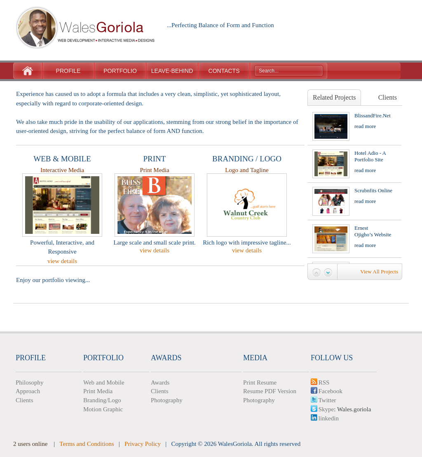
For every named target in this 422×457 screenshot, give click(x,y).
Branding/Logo (102, 400)
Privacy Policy (142, 444)
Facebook (326, 391)
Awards (160, 382)
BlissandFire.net (372, 115)
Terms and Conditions (86, 444)
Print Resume (260, 382)
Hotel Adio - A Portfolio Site (370, 156)
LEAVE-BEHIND (172, 71)
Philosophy (30, 382)
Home (27, 71)
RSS (320, 382)
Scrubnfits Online (373, 190)
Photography (167, 400)
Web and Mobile (103, 382)
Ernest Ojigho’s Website (372, 231)
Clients (387, 97)
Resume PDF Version (269, 391)
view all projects (379, 271)
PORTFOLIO (120, 71)
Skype (322, 409)
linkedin (325, 418)
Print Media (98, 391)
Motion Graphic (103, 409)
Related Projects (334, 97)
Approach (28, 391)
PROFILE (68, 71)
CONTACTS (224, 71)
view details (62, 261)
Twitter (323, 400)
